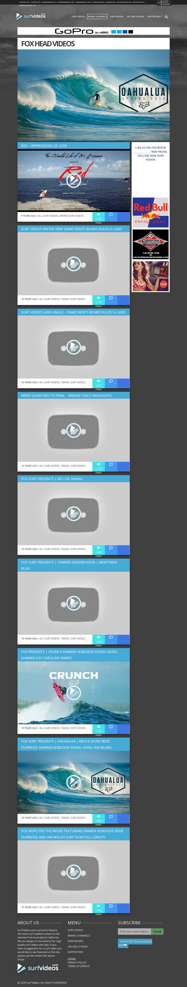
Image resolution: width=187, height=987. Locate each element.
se (165, 16)
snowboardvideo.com (49, 2)
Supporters (154, 16)
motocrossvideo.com (125, 2)
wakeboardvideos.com (84, 2)
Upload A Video (135, 16)
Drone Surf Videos (71, 215)
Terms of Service (79, 966)
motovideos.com (139, 2)
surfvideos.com (25, 2)
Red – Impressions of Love (44, 145)
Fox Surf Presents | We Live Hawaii (51, 478)
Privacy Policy (77, 962)
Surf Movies (117, 16)
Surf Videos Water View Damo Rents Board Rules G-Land (71, 229)
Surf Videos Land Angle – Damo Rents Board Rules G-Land (73, 312)
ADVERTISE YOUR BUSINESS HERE (135, 943)
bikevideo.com (111, 2)
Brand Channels (97, 16)
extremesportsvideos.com (27, 5)
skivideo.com (36, 2)
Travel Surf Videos (73, 299)
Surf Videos (78, 16)
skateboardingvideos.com (66, 2)
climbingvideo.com (99, 2)
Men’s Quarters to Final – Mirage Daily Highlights (66, 395)
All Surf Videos (48, 215)
